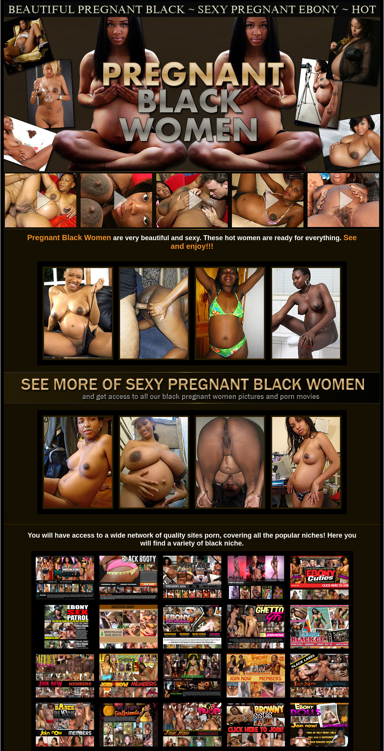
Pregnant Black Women (69, 237)
